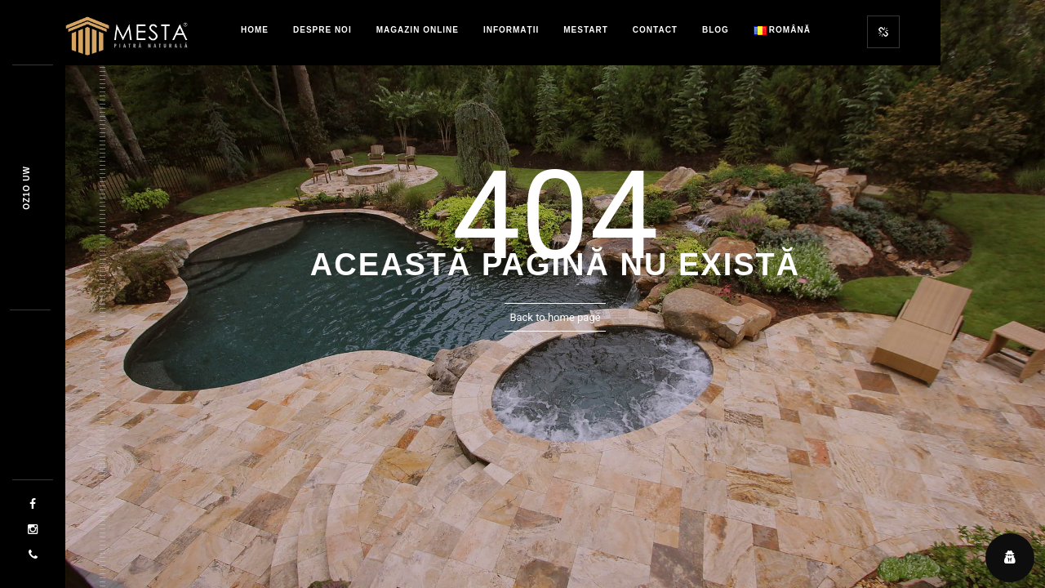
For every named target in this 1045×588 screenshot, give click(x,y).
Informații (511, 29)
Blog (715, 29)
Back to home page (554, 317)
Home (255, 29)
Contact (655, 29)
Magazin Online (417, 29)
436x (26, 187)
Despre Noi (322, 29)
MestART (585, 29)
